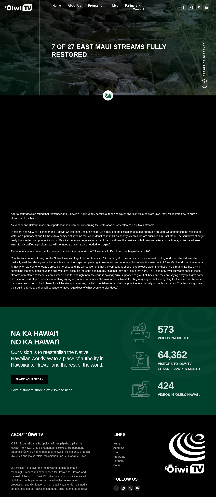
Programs (95, 5)
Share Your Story (29, 379)
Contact (138, 9)
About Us (74, 5)
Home (56, 5)
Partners (131, 5)
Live (115, 5)
